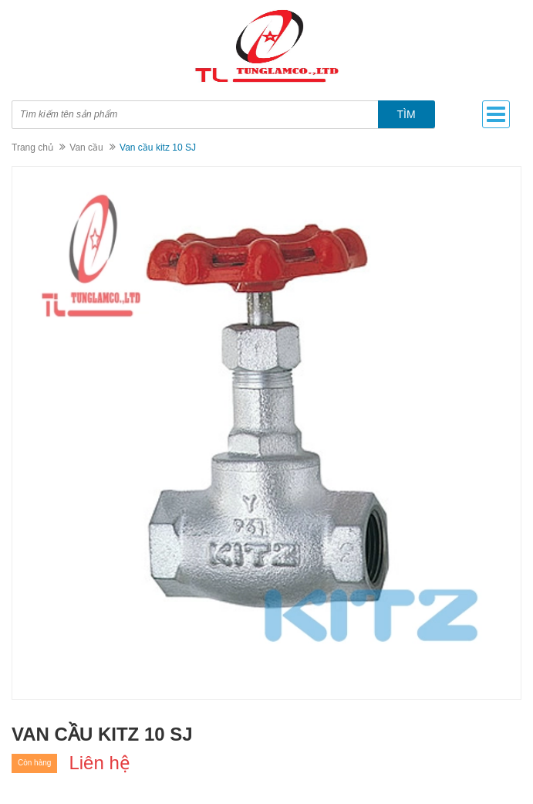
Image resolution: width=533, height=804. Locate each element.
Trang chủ (32, 147)
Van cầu (86, 147)
